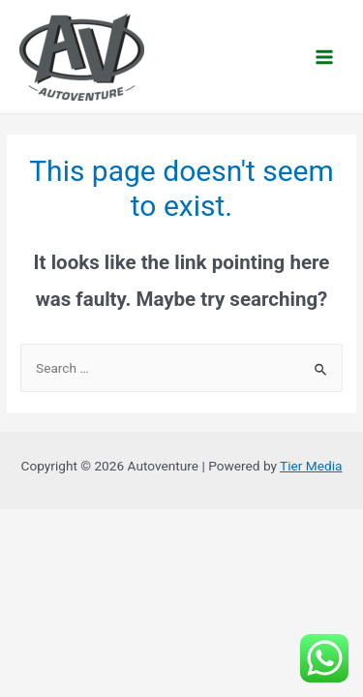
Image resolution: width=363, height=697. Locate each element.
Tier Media (311, 465)
